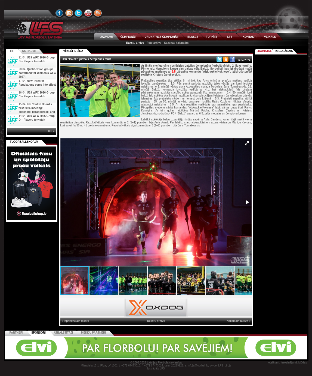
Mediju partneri (93, 332)
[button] (247, 143)
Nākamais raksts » (238, 320)
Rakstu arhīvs (135, 42)
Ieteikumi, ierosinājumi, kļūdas (287, 362)
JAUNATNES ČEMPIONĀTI (162, 36)
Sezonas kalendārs (176, 42)
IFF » (51, 131)
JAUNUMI (106, 36)
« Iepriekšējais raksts (75, 320)
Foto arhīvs (154, 42)
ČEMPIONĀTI (128, 36)
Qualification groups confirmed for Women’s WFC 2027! (37, 73)
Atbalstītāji (63, 332)
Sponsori (38, 332)
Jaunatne (265, 50)
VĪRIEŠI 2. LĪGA (73, 50)
